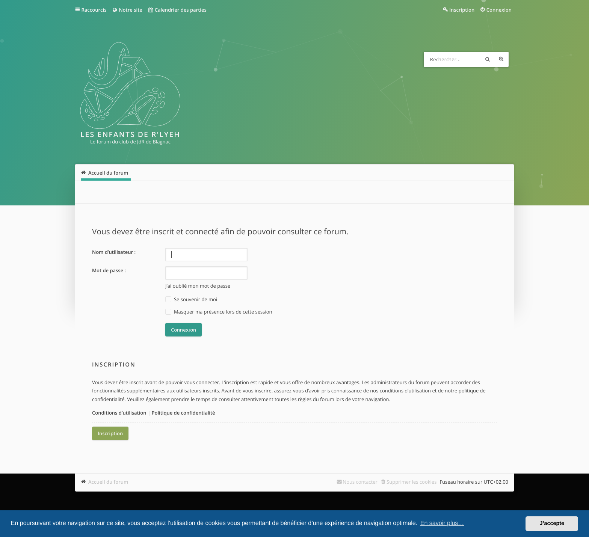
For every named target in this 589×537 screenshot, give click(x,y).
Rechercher (487, 59)
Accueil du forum (108, 481)
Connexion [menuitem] (499, 9)
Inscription (110, 433)
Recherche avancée (501, 59)
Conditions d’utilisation (119, 412)
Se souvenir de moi (191, 299)
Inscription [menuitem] (461, 9)
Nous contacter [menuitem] (360, 481)
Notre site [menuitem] (127, 9)
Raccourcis (94, 9)
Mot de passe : (109, 270)
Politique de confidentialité (183, 412)
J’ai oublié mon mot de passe (197, 285)
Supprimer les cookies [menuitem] (411, 481)
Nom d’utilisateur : (114, 252)
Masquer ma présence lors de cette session (218, 312)
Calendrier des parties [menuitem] (177, 9)
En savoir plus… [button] (442, 523)
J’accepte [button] (551, 523)
